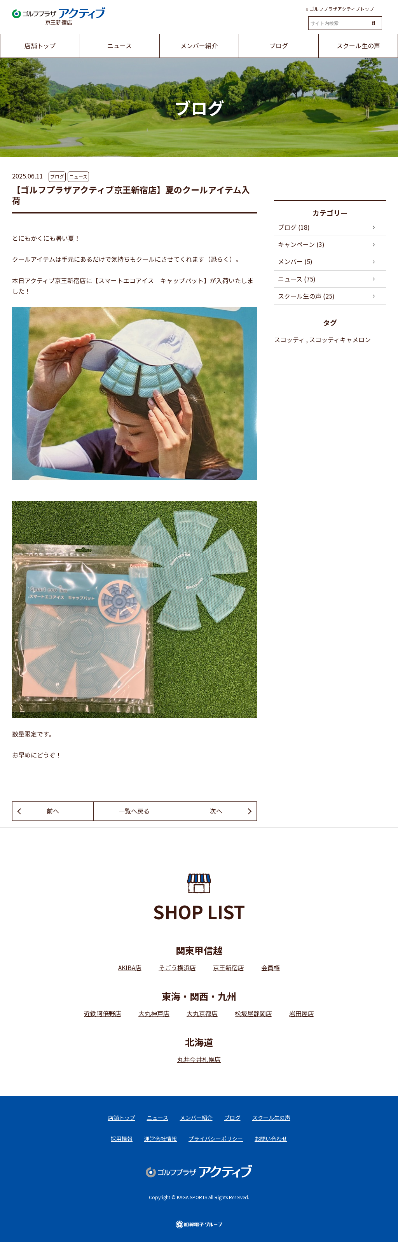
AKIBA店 (129, 967)
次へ (216, 810)
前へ (53, 810)
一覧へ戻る (134, 810)
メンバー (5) (295, 261)
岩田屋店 (301, 1013)
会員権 (270, 967)
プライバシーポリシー (216, 1138)
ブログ (57, 176)
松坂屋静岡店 (253, 1013)
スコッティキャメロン (340, 339)
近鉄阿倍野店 (102, 1013)
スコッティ (289, 339)
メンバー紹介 (196, 1117)
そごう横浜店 (177, 967)
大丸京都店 (202, 1013)
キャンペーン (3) (301, 244)
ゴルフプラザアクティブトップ (340, 9)
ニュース (78, 176)
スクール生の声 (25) (306, 296)
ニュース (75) (297, 278)
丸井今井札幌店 (199, 1059)
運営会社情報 (160, 1138)
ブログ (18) (294, 227)
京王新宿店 (228, 967)
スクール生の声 (271, 1117)
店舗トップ (121, 1117)
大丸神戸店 (153, 1013)
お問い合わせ (271, 1138)
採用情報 (122, 1138)
